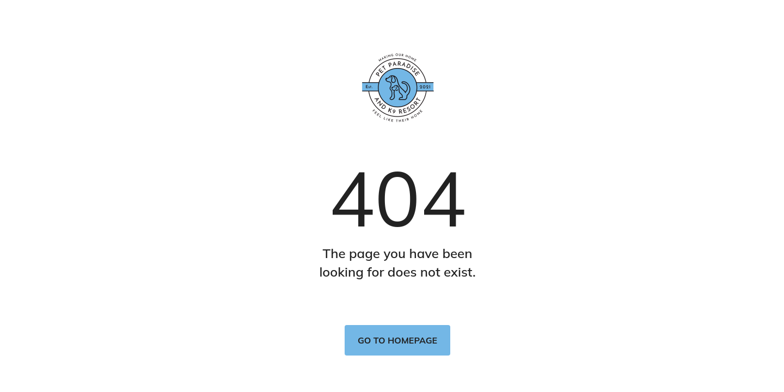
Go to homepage (397, 340)
